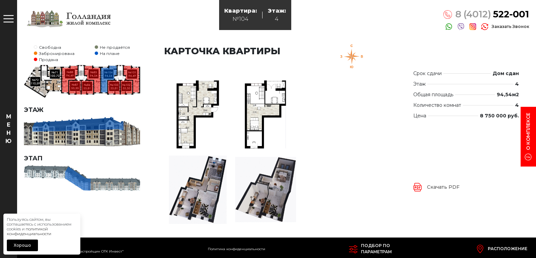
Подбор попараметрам (376, 248)
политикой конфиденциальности (29, 231)
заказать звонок (510, 26)
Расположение (507, 248)
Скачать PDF (443, 187)
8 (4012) (492, 15)
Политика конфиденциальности (236, 249)
